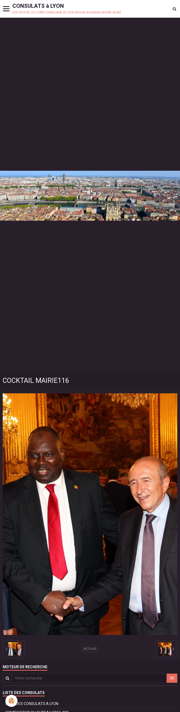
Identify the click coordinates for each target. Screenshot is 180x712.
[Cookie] (11, 701)
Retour (90, 649)
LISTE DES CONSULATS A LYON (31, 704)
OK (172, 678)
